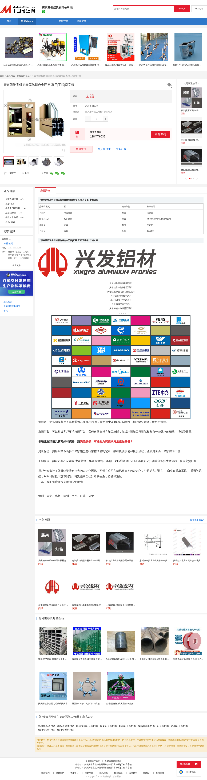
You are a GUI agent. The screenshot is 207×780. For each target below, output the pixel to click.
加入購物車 (104, 149)
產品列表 (10, 75)
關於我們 (45, 773)
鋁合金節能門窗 (65, 726)
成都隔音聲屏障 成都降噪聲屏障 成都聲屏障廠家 (94, 659)
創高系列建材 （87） (15, 199)
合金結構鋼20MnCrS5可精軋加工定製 (123, 659)
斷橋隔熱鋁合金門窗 (87, 726)
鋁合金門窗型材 (24, 75)
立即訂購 (121, 149)
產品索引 (7, 301)
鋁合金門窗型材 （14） (16, 208)
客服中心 (74, 773)
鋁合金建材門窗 (46, 730)
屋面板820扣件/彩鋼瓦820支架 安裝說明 (90, 703)
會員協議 (118, 773)
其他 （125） (11, 222)
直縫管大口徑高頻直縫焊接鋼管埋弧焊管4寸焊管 (162, 659)
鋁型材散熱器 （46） (15, 217)
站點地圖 (89, 773)
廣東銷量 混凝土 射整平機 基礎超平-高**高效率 (59, 65)
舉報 (25, 173)
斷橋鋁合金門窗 (127, 726)
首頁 (2, 75)
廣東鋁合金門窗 (108, 726)
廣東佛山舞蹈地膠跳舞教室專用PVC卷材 (158, 65)
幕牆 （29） (10, 204)
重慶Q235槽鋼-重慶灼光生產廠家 (53, 659)
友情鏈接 (160, 773)
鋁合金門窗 (163, 726)
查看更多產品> (197, 519)
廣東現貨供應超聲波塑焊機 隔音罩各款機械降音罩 (94, 65)
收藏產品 (10, 173)
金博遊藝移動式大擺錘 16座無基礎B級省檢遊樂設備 (130, 703)
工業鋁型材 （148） (14, 213)
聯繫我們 (60, 773)
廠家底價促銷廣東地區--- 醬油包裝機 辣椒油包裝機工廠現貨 (133, 65)
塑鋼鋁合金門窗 (179, 726)
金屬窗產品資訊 (93, 761)
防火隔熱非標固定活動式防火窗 (52, 703)
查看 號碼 (160, 134)
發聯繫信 (81, 149)
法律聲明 (133, 773)
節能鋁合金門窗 (46, 726)
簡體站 (146, 773)
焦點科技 (107, 776)
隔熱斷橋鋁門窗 (146, 726)
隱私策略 (103, 773)
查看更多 (16, 265)
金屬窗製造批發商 (113, 761)
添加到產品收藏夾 (11, 306)
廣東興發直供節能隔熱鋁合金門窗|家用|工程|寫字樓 (108, 764)
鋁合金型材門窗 (65, 730)
